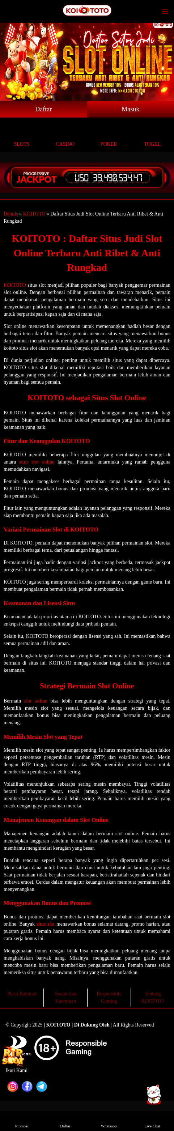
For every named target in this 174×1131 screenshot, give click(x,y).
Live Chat (152, 1120)
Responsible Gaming (109, 997)
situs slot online (37, 462)
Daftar (43, 109)
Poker (109, 136)
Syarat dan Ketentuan (65, 997)
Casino (65, 136)
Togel (152, 136)
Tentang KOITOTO (152, 997)
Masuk (130, 109)
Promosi (22, 1120)
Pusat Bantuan (22, 993)
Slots (22, 136)
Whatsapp (109, 1120)
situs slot (46, 924)
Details (11, 214)
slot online (35, 701)
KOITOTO (34, 214)
